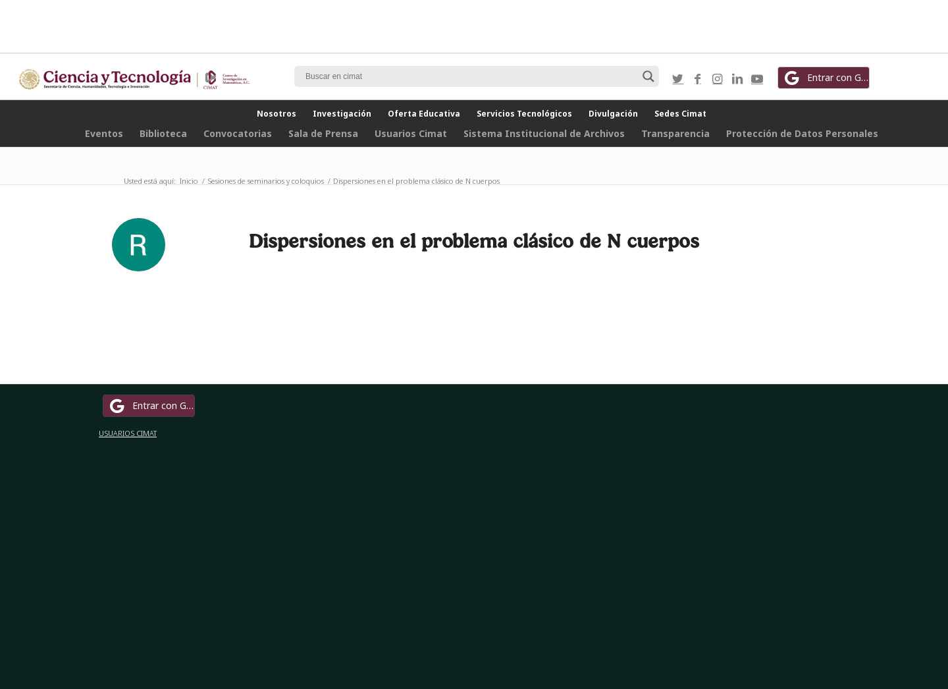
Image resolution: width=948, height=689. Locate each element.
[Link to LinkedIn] (737, 78)
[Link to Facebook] (698, 78)
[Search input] (470, 76)
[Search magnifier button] (648, 76)
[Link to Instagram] (717, 78)
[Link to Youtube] (757, 78)
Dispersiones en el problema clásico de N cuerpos (474, 240)
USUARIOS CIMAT (128, 433)
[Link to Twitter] (678, 78)
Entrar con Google (825, 77)
